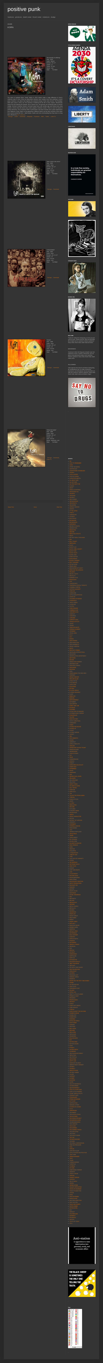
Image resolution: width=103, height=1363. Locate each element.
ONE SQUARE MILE (74, 969)
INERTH (71, 814)
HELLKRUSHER (73, 780)
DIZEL (71, 671)
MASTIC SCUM (73, 891)
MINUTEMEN (72, 917)
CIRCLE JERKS (73, 602)
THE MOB (72, 1141)
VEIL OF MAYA (73, 1181)
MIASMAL (72, 910)
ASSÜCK (71, 509)
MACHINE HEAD (73, 875)
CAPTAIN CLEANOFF (75, 589)
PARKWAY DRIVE (74, 977)
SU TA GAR (72, 1101)
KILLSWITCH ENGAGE (75, 843)
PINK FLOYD (72, 986)
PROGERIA (72, 998)
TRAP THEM (72, 1154)
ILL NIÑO (71, 803)
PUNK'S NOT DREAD (74, 1005)
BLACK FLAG (72, 547)
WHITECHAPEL (73, 1208)
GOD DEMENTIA (73, 738)
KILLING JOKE (73, 841)
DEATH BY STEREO (74, 650)
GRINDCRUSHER (74, 749)
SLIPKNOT (72, 1076)
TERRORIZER (73, 1110)
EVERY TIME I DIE (74, 705)
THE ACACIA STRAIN (75, 1114)
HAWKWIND (72, 772)
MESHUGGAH (73, 902)
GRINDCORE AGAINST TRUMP (77, 747)
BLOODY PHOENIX (74, 560)
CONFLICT (72, 614)
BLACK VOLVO (73, 552)
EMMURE (71, 698)
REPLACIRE (72, 1032)
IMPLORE (72, 807)
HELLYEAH (72, 782)
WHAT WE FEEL (73, 1202)
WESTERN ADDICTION (75, 1200)
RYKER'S (71, 1047)
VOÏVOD (71, 1192)
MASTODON (72, 893)
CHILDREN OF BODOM (75, 598)
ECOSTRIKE (72, 686)
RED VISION (72, 1028)
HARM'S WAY (72, 766)
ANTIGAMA (72, 495)
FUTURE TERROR (74, 732)
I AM (70, 793)
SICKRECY (72, 1068)
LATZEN (71, 860)
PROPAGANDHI (73, 1000)
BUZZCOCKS (72, 579)
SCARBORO (72, 1051)
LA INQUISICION (73, 852)
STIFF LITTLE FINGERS (75, 1091)
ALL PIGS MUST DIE (74, 484)
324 (70, 461)
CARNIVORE (72, 593)
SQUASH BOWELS (74, 1087)
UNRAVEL (72, 1175)
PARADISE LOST (73, 975)
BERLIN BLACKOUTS (75, 533)
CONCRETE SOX (73, 612)
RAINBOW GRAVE (74, 1013)
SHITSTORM (72, 1059)
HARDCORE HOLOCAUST (76, 765)
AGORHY (71, 472)
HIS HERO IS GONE (74, 786)
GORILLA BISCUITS (74, 744)
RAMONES (72, 1019)
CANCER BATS (73, 583)
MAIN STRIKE (73, 879)
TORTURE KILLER (74, 1150)
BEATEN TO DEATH (74, 526)
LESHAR (71, 868)
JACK (70, 830)
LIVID (70, 872)
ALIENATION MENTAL (75, 478)
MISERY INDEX (73, 921)
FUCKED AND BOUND (75, 726)
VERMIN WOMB (73, 1185)
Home (35, 507)
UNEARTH (72, 1171)
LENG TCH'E (72, 866)
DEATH (71, 648)
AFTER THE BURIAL (74, 467)
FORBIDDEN (72, 723)
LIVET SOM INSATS (74, 870)
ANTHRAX (72, 493)
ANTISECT (72, 497)
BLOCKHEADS (73, 558)
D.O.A (71, 635)
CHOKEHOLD (73, 600)
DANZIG (71, 638)
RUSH (71, 1045)
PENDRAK (72, 978)
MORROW (72, 929)
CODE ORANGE (73, 608)
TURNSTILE (72, 1164)
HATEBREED (72, 768)
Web (42, 116)
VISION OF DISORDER (75, 1189)
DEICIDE (71, 659)
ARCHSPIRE (72, 505)
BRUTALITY (72, 575)
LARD (70, 856)
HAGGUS (71, 761)
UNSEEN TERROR (74, 1177)
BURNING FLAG (73, 577)
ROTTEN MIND (73, 1042)
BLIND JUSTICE (73, 556)
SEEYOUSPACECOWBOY (76, 1053)
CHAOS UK (72, 596)
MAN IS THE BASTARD (75, 883)
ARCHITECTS (73, 503)
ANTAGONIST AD (73, 491)
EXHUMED (72, 709)
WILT (70, 1210)
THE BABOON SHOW (75, 1120)
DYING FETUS (73, 681)
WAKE (71, 1194)
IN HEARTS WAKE (74, 810)
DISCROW (72, 669)
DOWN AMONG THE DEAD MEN (77, 673)
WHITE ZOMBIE (73, 1206)
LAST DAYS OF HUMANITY (76, 858)
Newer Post (11, 507)
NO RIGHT (72, 952)
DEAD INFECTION (74, 642)
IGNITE (71, 801)
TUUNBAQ (72, 1166)
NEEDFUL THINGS (74, 944)
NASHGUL (72, 940)
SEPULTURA (72, 1055)
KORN (71, 847)
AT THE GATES (73, 511)
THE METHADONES (74, 1139)
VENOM (71, 1183)
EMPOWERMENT (74, 700)
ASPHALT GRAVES (74, 507)
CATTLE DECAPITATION (75, 595)
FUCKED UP (72, 728)
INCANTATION (73, 812)
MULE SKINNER (73, 935)
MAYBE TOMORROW (75, 894)
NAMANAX (72, 936)
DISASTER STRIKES (74, 665)
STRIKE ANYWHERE (74, 1099)
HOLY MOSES (73, 787)
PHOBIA (71, 982)
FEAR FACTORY (73, 719)
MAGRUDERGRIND (74, 877)
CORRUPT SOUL (73, 619)
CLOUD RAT (72, 604)
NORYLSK (72, 957)
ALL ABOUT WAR (73, 480)
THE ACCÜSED (73, 1116)
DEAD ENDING (73, 640)
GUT (70, 755)
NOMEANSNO (73, 954)
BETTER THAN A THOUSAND (77, 537)
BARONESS (72, 524)
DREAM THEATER (74, 677)
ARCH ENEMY (73, 499)
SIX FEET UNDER (74, 1072)
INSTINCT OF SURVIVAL (75, 820)
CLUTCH (71, 606)
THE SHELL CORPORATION (76, 1143)
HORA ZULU (72, 791)
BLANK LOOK (73, 554)
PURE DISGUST (73, 1007)
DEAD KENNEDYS (74, 644)
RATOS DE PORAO (74, 1021)
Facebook (36, 116)
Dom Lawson (20, 115)
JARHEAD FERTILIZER (75, 831)
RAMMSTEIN (72, 1017)
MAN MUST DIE (73, 885)
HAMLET (71, 763)
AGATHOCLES (73, 468)
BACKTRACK (72, 518)
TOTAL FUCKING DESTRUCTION (78, 1152)
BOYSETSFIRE (73, 564)
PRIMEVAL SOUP (74, 996)
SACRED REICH (73, 1049)
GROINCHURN (73, 751)
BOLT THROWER (73, 562)
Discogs (10, 116)
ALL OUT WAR (73, 482)
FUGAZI (71, 730)
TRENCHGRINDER (74, 1156)
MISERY (71, 919)
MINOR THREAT (73, 916)
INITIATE (71, 818)
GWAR (71, 757)
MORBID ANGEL (73, 927)
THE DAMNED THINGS (75, 1129)
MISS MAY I (72, 923)
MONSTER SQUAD (74, 925)
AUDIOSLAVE (73, 514)
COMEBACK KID (73, 610)
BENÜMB (71, 531)
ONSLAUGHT (72, 971)
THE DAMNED (73, 1128)
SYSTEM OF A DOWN (75, 1107)
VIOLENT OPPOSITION (75, 1187)
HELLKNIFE (72, 778)
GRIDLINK (72, 745)
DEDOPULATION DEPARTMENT (77, 656)
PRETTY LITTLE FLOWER (76, 994)
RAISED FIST (72, 1015)
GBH (70, 736)
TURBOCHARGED (74, 1162)
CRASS (71, 623)
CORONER (72, 617)
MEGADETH (72, 898)
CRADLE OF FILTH (74, 621)
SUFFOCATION (73, 1103)
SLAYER (71, 1074)
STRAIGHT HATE (73, 1095)
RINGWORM (72, 1036)
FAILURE (71, 717)
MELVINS (71, 900)
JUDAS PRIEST (73, 837)
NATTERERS (72, 942)
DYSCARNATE (73, 682)
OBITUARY (72, 965)
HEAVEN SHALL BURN (75, 776)
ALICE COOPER (73, 474)
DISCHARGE (72, 667)
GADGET (71, 734)
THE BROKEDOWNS (74, 1122)
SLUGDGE (72, 1080)
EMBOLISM (72, 696)
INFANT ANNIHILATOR (75, 816)
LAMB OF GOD (73, 854)
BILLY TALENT (73, 541)
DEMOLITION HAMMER (75, 661)
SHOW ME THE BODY (75, 1063)
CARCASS (72, 591)
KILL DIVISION (73, 839)
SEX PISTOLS (73, 1057)
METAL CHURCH (73, 906)
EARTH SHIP (72, 684)
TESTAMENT (72, 1112)
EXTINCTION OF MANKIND (76, 711)
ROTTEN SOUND (73, 1043)
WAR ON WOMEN (74, 1196)
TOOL (70, 1147)
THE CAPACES (73, 1124)
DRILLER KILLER (73, 679)
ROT (70, 1040)
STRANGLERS (73, 1097)
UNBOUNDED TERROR (75, 1170)
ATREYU (71, 512)
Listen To (53, 116)
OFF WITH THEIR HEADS (76, 967)
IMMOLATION (72, 805)
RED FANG (72, 1026)
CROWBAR (72, 631)
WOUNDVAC (72, 1217)
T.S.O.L (71, 1108)
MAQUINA (72, 887)
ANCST (71, 488)
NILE (70, 948)
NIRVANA (71, 950)
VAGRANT (72, 1179)
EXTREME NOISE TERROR (76, 713)
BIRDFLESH (72, 543)
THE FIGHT (72, 1133)
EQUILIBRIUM (73, 703)
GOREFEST (72, 742)
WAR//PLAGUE (73, 1198)
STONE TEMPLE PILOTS (75, 1093)
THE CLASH (72, 1126)
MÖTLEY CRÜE (73, 931)
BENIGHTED (72, 530)
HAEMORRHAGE (73, 759)
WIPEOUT (72, 1212)
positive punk (23, 9)
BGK (70, 539)
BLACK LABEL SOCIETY (75, 549)
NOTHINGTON (73, 959)
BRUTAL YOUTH (73, 574)
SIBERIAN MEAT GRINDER (76, 1064)
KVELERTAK (72, 850)
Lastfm (16, 116)
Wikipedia (29, 116)
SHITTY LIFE (72, 1061)
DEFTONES (72, 658)
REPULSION (72, 1034)
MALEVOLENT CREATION (76, 881)
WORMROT (72, 1215)
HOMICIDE (72, 789)
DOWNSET (72, 675)
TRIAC (71, 1158)
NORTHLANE (72, 956)
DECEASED (72, 654)
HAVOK (71, 770)
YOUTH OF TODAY (74, 1221)
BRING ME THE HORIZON (76, 570)
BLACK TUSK (72, 551)
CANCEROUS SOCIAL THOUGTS (78, 585)
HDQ (70, 774)
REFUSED (72, 1030)
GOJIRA (71, 740)
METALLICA (72, 908)
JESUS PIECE (73, 833)
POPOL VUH (72, 992)
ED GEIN (71, 688)
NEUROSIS (72, 946)
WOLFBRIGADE (73, 1214)
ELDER (71, 694)
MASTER (71, 889)
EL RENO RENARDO (74, 692)
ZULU (70, 1223)
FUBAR (71, 724)
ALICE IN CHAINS (74, 476)
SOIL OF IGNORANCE (75, 1084)
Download (22, 116)
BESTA (71, 535)
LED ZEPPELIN (73, 862)
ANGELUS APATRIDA (75, 489)
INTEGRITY (72, 822)
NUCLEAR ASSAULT (74, 961)
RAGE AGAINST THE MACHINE (77, 1011)
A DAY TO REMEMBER (75, 463)
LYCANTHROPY (73, 873)
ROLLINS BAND (73, 1038)
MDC (70, 896)
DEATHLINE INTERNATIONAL (77, 652)
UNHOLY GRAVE (73, 1173)
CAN (70, 581)
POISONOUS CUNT (74, 988)
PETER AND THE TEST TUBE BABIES (79, 980)
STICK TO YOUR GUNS (75, 1089)
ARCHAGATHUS (73, 501)
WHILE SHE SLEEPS (74, 1204)
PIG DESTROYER (74, 984)
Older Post (59, 507)
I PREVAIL (72, 797)
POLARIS (71, 990)
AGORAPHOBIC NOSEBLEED (77, 470)
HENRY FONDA (73, 784)
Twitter (47, 116)
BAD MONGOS (73, 522)
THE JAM (71, 1137)
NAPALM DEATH (73, 938)
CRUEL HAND (73, 633)
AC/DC (71, 465)
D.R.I (70, 637)
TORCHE (71, 1148)
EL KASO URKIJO (74, 690)
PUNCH (71, 1003)
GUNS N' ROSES (73, 753)
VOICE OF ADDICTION (75, 1191)
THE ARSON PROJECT (75, 1118)
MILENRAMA (72, 912)
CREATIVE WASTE (74, 627)
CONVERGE (72, 616)
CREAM (71, 625)
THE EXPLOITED (73, 1131)
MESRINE (72, 904)
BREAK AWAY (73, 566)
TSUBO (71, 1160)
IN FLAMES (72, 809)
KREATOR (72, 849)
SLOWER (71, 1078)
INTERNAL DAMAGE (74, 826)
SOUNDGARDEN (73, 1085)
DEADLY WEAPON (74, 646)
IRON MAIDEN (73, 828)
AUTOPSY (72, 516)
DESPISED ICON (73, 663)
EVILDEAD (72, 707)
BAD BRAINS (72, 520)
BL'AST (71, 545)
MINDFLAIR (72, 914)
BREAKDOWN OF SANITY (76, 568)
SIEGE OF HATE (73, 1070)
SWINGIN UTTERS (74, 1105)
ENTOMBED (72, 702)
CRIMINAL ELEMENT (74, 629)
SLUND (71, 1082)
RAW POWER (73, 1022)
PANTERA (72, 973)
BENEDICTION (73, 528)
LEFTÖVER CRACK (74, 864)
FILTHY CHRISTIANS (74, 721)
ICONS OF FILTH (73, 799)
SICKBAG (71, 1066)
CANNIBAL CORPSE (74, 587)
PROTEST (72, 1001)
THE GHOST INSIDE (74, 1135)
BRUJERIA (72, 572)
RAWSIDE (72, 1024)
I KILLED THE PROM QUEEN (76, 795)
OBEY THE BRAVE (74, 963)
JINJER (71, 835)
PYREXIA (71, 1009)
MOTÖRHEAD (73, 933)
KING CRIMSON (73, 845)
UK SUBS (71, 1168)
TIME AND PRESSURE (75, 1145)
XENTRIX (71, 1219)
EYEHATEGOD (73, 715)
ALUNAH (71, 486)
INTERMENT (72, 824)
